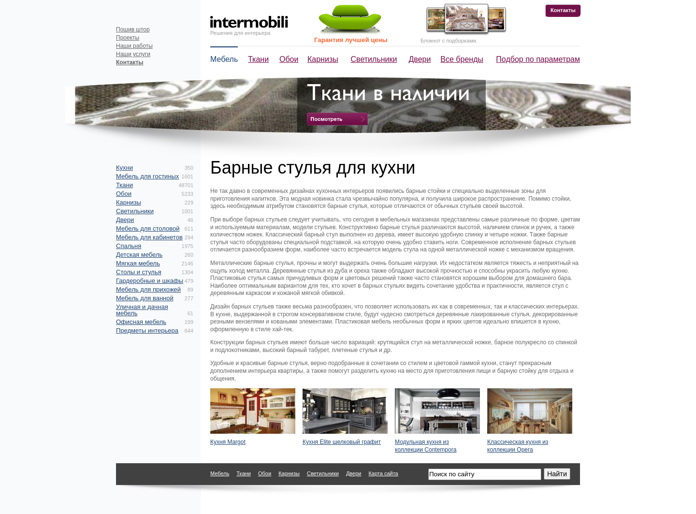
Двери (420, 59)
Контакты (563, 10)
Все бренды (461, 59)
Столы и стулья (138, 272)
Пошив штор (133, 29)
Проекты (127, 37)
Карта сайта (383, 473)
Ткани (258, 59)
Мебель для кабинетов (149, 237)
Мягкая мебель (138, 263)
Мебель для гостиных (147, 176)
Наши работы (134, 46)
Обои (288, 59)
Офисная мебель (141, 321)
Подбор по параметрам (538, 59)
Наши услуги (133, 54)
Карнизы (322, 59)
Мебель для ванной (145, 298)
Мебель (224, 59)
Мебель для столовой (147, 228)
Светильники (374, 59)
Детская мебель (139, 254)
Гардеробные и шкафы (149, 280)
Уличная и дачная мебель (142, 310)
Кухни (124, 167)
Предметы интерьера (147, 330)
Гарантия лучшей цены (351, 40)
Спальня (128, 246)
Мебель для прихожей (148, 289)
